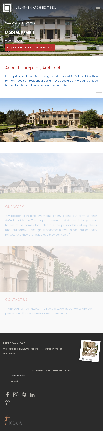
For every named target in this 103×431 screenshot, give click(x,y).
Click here (8, 348)
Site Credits (9, 353)
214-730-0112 (27, 22)
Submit (15, 381)
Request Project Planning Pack (28, 47)
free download (14, 343)
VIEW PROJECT (13, 40)
